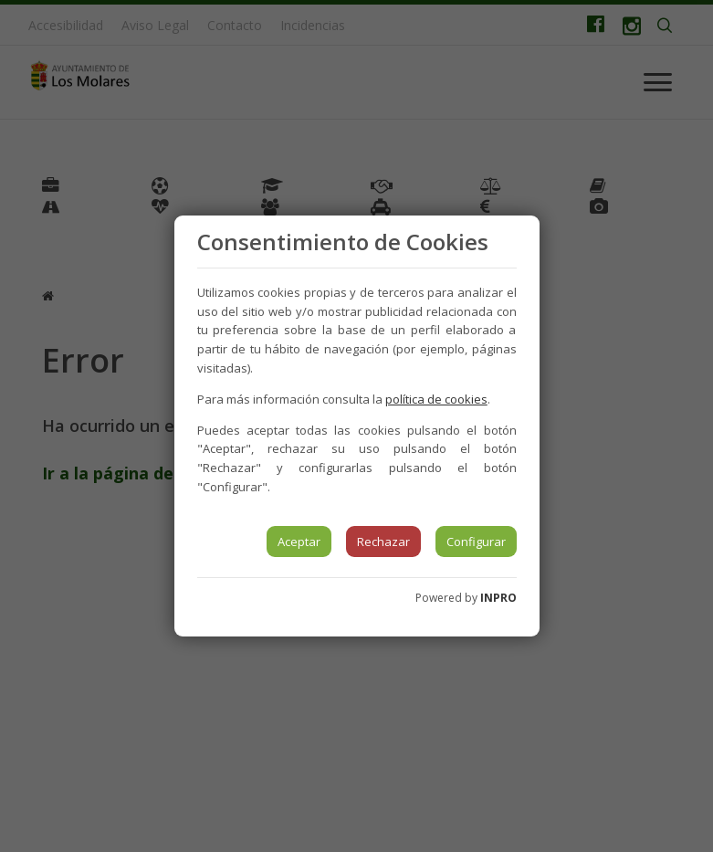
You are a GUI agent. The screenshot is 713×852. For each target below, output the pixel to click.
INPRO (498, 597)
